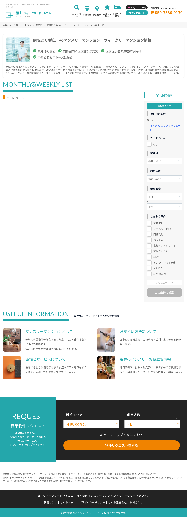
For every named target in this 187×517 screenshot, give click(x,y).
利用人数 (133, 414)
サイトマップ (68, 502)
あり (155, 143)
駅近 (156, 256)
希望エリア (74, 414)
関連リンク (50, 502)
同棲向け (158, 233)
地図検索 (97, 14)
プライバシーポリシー (92, 502)
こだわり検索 (107, 14)
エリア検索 (76, 14)
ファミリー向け (162, 228)
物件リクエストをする (121, 444)
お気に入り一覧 (138, 7)
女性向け (158, 222)
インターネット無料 (164, 262)
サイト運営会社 (117, 502)
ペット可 (158, 239)
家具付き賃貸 (117, 14)
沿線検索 (86, 14)
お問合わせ (136, 502)
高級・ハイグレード (164, 245)
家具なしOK (160, 250)
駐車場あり (159, 273)
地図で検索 (166, 95)
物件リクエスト (136, 13)
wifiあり (158, 267)
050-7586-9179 (169, 12)
